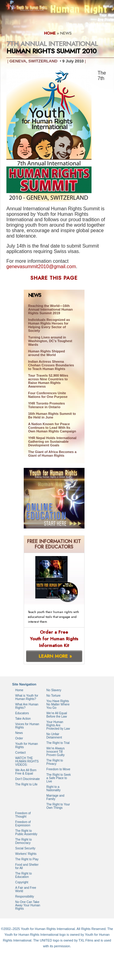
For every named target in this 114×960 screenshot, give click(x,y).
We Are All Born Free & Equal (25, 771)
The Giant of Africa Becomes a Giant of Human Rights (52, 453)
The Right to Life (26, 784)
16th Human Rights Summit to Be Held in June (52, 415)
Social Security (25, 848)
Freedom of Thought (23, 815)
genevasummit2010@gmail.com (41, 266)
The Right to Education (23, 875)
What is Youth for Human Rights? (26, 697)
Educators (22, 713)
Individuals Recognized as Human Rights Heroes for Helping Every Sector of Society (49, 325)
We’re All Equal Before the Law (57, 715)
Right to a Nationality (54, 788)
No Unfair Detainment (54, 735)
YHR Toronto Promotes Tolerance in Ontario (46, 405)
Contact (20, 752)
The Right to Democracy (23, 841)
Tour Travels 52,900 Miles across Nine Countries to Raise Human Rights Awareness (48, 381)
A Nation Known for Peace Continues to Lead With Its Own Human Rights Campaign (52, 427)
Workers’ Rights (25, 853)
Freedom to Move (58, 769)
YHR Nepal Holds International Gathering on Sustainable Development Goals (52, 441)
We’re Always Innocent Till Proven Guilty (56, 752)
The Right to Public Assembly (26, 832)
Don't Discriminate (27, 779)
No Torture (54, 695)
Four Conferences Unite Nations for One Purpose (48, 394)
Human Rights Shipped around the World (46, 353)
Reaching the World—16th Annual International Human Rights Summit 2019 (50, 309)
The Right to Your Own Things (58, 806)
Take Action (23, 718)
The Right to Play (27, 859)
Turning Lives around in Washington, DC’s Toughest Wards (50, 340)
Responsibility (24, 896)
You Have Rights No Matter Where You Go (58, 704)
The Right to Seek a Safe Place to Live (59, 778)
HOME (50, 33)
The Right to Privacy (55, 762)
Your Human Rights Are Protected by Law (58, 725)
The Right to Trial (58, 743)
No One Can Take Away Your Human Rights (27, 905)
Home (19, 690)
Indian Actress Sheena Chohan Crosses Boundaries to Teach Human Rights (51, 365)
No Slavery (54, 690)
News (19, 733)
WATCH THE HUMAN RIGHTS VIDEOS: (27, 761)
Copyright (21, 882)
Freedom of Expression (23, 823)
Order (19, 738)
